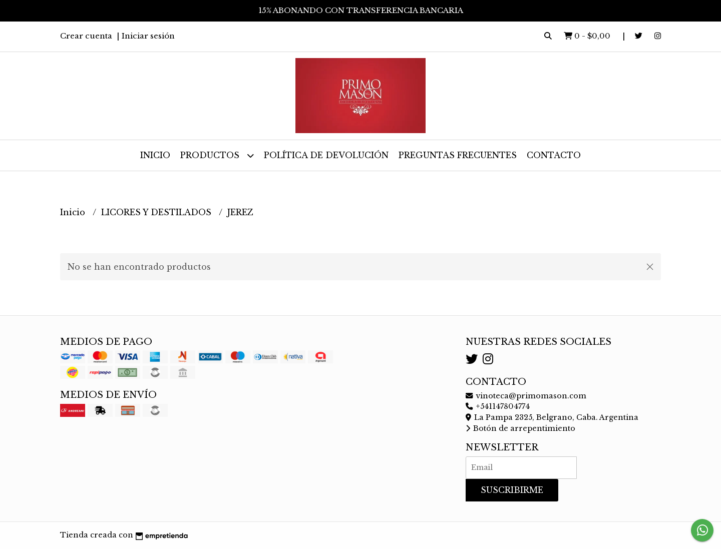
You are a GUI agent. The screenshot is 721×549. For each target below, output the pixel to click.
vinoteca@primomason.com (526, 395)
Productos (217, 155)
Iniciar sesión (148, 36)
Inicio (155, 155)
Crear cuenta (86, 36)
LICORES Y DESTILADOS (157, 212)
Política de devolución (326, 155)
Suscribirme (512, 490)
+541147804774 (498, 406)
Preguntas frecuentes (458, 155)
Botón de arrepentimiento (520, 428)
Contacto (554, 155)
